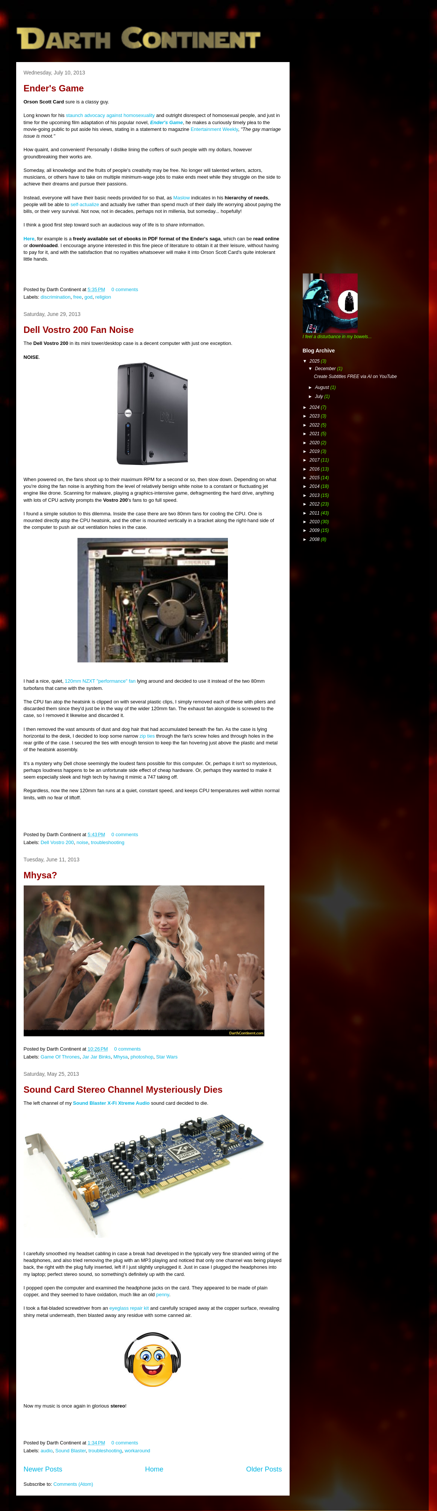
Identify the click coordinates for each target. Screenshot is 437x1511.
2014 (315, 486)
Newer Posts (43, 1469)
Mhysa (120, 1057)
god (88, 297)
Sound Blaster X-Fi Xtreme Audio (111, 1103)
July (319, 396)
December (326, 368)
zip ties (147, 736)
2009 (315, 530)
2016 (315, 469)
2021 (315, 433)
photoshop (141, 1057)
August (322, 387)
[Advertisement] (359, 115)
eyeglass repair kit (129, 1308)
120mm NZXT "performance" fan (100, 681)
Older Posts (264, 1469)
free (77, 297)
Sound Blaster (70, 1450)
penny (162, 1294)
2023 (315, 416)
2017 (315, 460)
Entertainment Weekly (214, 129)
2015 (315, 477)
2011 (315, 513)
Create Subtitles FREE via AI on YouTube (355, 376)
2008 (315, 539)
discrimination (55, 297)
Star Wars (167, 1057)
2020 (315, 442)
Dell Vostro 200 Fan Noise (79, 330)
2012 (315, 504)
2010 (315, 521)
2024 (315, 407)
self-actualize (85, 204)
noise (82, 842)
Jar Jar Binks (96, 1057)
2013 (315, 495)
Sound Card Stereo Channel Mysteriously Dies (123, 1089)
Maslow (181, 197)
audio (47, 1450)
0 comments (124, 289)
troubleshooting (107, 842)
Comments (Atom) (73, 1484)
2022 (315, 425)
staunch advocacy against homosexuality (110, 115)
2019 (315, 451)
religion (103, 297)
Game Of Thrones (60, 1057)
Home (154, 1469)
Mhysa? (40, 875)
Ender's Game (54, 88)
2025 (315, 361)
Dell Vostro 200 (57, 842)
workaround (137, 1450)
